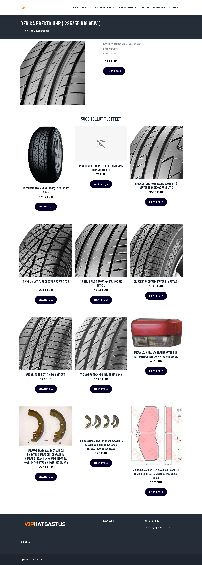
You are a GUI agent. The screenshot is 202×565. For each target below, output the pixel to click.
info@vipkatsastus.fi (159, 527)
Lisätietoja (114, 71)
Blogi (145, 7)
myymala (159, 7)
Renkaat (28, 30)
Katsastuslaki (128, 7)
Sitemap (174, 7)
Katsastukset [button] (104, 7)
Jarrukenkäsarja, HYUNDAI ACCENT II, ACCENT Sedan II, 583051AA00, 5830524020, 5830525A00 (101, 444)
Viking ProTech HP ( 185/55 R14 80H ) (101, 374)
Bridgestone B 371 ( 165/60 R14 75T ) (45, 374)
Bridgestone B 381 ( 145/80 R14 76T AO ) (156, 281)
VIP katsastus (82, 7)
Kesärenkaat (43, 30)
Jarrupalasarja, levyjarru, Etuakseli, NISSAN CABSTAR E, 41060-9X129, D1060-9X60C (156, 473)
